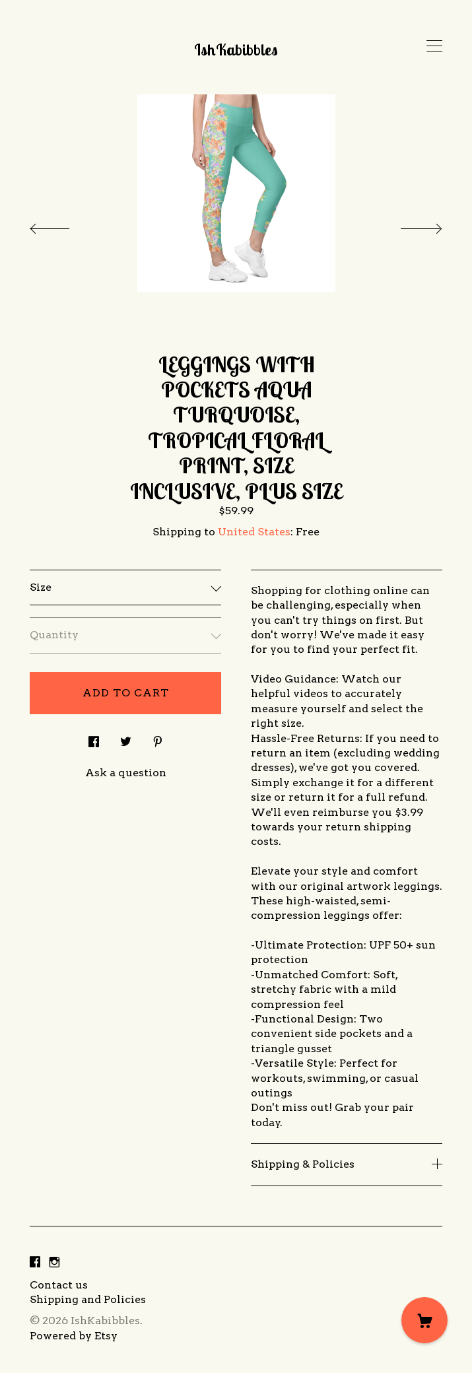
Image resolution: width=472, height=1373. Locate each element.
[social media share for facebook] (93, 738)
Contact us (59, 1285)
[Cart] (424, 1320)
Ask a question (125, 772)
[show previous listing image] (63, 225)
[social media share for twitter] (125, 738)
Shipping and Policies (88, 1299)
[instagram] (54, 1263)
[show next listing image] (409, 225)
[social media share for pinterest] (157, 738)
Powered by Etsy (74, 1335)
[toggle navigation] (434, 46)
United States (254, 531)
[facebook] (35, 1263)
